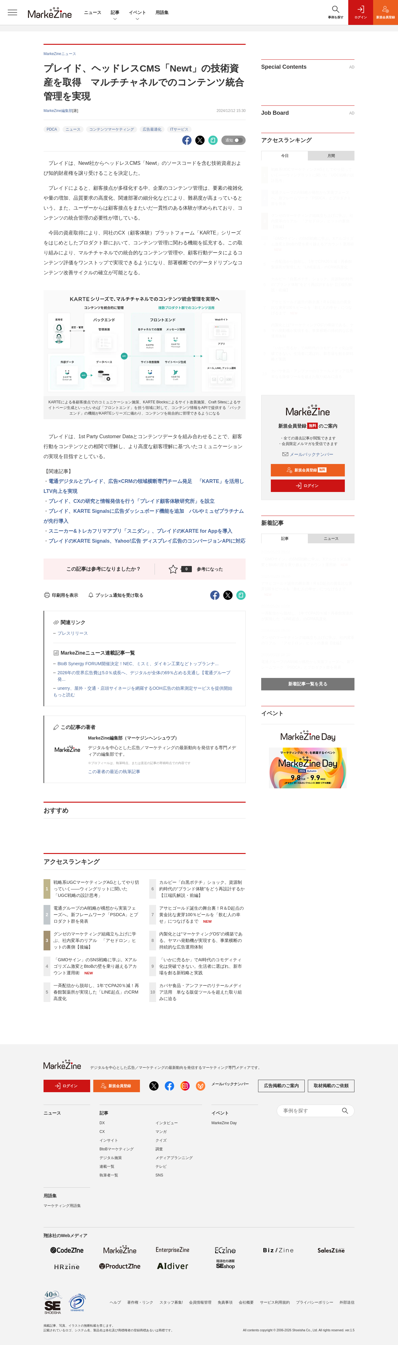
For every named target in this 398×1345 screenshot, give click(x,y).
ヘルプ (115, 1302)
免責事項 (225, 1302)
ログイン (306, 486)
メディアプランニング (174, 1158)
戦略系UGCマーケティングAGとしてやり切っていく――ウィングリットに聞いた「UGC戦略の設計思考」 (96, 889)
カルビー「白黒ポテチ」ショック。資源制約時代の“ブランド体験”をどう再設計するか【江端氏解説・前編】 (202, 889)
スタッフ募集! (171, 1302)
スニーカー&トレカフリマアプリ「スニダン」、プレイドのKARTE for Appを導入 (140, 531)
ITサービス (179, 129)
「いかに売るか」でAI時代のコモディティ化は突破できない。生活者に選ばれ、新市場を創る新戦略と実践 (200, 966)
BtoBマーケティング (117, 1149)
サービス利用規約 (275, 1302)
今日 (285, 156)
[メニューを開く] (12, 12)
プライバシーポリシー (314, 1302)
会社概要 (246, 1302)
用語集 (162, 12)
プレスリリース (73, 633)
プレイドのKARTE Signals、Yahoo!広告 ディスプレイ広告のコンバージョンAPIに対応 (147, 541)
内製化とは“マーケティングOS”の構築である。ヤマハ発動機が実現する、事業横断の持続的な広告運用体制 (201, 940)
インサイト (109, 1140)
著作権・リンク (140, 1302)
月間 (331, 156)
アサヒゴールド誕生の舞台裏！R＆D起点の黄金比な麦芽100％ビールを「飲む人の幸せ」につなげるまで (201, 915)
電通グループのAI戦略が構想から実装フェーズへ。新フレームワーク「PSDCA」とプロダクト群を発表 (95, 915)
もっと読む (64, 694)
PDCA (52, 129)
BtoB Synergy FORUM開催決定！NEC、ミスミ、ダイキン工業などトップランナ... (138, 663)
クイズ (161, 1140)
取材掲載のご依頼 (331, 1085)
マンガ (161, 1131)
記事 (115, 13)
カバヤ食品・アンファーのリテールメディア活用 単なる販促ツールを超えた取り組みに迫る (200, 992)
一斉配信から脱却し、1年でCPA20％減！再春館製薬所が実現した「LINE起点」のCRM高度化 (96, 992)
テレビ (161, 1166)
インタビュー (166, 1123)
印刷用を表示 (61, 595)
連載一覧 (107, 1166)
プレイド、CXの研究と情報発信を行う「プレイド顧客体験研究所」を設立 (132, 501)
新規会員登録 (306, 470)
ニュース (92, 12)
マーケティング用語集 (62, 1206)
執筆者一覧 (109, 1175)
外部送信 (347, 1302)
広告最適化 (152, 129)
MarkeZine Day (224, 1123)
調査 (159, 1149)
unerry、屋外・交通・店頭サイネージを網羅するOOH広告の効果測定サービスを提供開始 (145, 688)
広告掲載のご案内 (281, 1085)
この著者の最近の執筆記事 (114, 771)
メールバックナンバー (307, 454)
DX (102, 1123)
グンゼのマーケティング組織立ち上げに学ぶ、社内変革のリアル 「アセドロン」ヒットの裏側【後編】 (94, 940)
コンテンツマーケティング (111, 129)
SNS (159, 1175)
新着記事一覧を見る (307, 683)
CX (102, 1131)
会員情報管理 (200, 1302)
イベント (137, 13)
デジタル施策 (111, 1158)
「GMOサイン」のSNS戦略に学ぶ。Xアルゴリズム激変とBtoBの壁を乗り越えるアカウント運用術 (95, 966)
